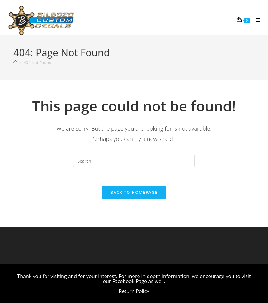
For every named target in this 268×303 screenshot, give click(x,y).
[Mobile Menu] (255, 19)
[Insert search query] (134, 161)
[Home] (15, 62)
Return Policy (134, 291)
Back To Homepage (134, 192)
